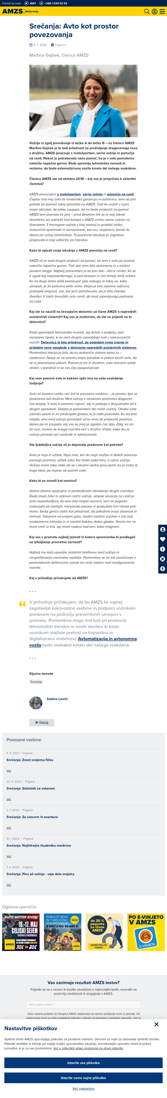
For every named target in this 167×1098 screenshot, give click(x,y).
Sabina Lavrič (57, 698)
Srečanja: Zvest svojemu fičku (30, 759)
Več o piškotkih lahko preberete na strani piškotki (88, 1048)
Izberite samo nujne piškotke (83, 1077)
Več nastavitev (83, 1088)
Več (9, 771)
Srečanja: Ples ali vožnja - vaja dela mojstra (40, 873)
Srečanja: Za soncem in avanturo (32, 816)
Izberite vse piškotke (83, 1062)
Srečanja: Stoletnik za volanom (31, 788)
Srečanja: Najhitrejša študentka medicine (39, 845)
